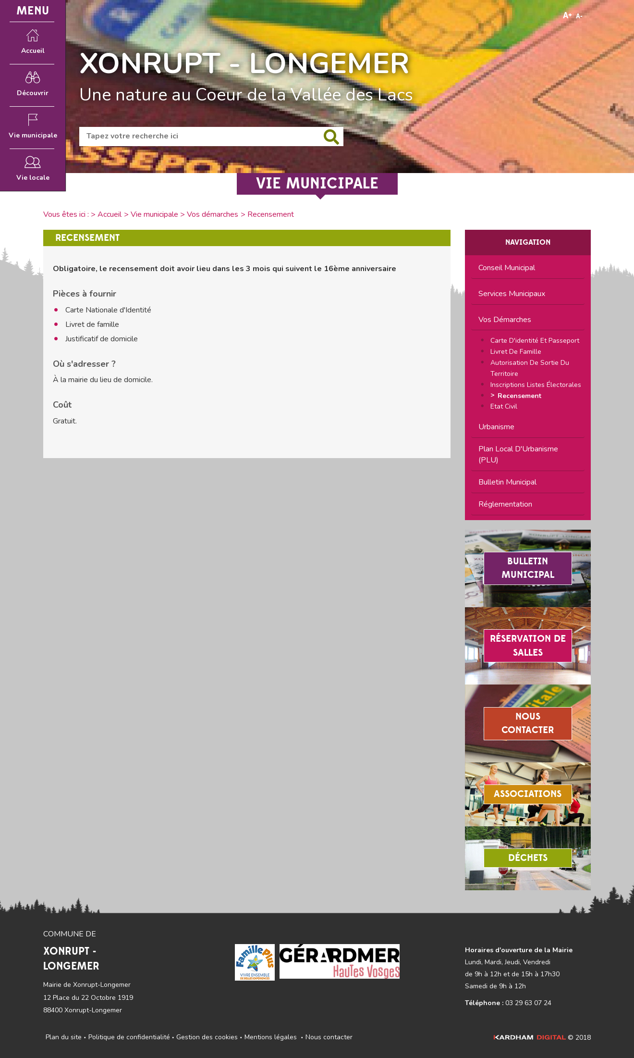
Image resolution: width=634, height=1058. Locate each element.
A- (579, 16)
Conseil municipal (506, 267)
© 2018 (542, 1037)
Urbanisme (496, 427)
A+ (567, 15)
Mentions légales (270, 1037)
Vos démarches (212, 214)
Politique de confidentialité (129, 1037)
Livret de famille (515, 351)
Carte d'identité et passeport (534, 340)
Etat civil (503, 406)
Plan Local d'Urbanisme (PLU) (518, 454)
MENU (32, 10)
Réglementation (505, 504)
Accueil (110, 214)
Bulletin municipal (507, 482)
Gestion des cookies (207, 1037)
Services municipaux (511, 293)
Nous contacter (329, 1037)
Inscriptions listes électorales (535, 384)
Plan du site (64, 1037)
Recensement (519, 395)
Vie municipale (154, 214)
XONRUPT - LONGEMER (244, 63)
